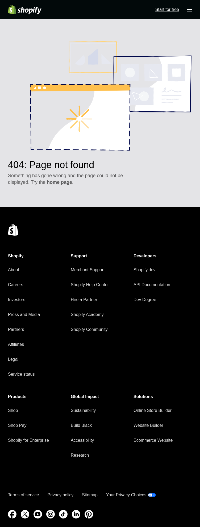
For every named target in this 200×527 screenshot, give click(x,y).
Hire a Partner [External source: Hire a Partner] (84, 299)
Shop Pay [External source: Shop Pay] (17, 425)
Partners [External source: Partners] (16, 329)
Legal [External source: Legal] (13, 359)
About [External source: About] (13, 269)
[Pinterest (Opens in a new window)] (89, 514)
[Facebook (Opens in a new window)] (12, 514)
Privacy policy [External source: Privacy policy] (60, 495)
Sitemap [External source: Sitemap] (90, 495)
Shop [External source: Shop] (13, 410)
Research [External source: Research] (80, 455)
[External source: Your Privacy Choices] (131, 495)
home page (59, 182)
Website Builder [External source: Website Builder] (148, 425)
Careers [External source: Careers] (15, 284)
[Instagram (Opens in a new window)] (50, 514)
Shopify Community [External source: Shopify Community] (89, 329)
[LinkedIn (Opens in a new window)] (76, 514)
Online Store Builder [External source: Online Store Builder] (153, 410)
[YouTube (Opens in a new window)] (38, 514)
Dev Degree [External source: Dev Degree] (145, 299)
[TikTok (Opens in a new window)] (63, 514)
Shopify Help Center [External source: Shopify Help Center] (90, 284)
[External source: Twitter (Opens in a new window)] (25, 514)
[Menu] (189, 9)
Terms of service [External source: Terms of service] (23, 495)
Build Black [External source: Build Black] (81, 425)
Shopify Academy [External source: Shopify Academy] (87, 314)
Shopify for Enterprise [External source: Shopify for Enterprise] (28, 440)
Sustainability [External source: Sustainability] (83, 410)
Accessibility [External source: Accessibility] (82, 440)
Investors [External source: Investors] (16, 299)
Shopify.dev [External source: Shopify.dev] (144, 269)
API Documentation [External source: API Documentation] (152, 284)
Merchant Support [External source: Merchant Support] (88, 269)
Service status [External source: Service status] (21, 374)
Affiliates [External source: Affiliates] (16, 344)
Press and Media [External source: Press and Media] (24, 314)
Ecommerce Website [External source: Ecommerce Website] (153, 440)
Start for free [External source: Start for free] (167, 9)
